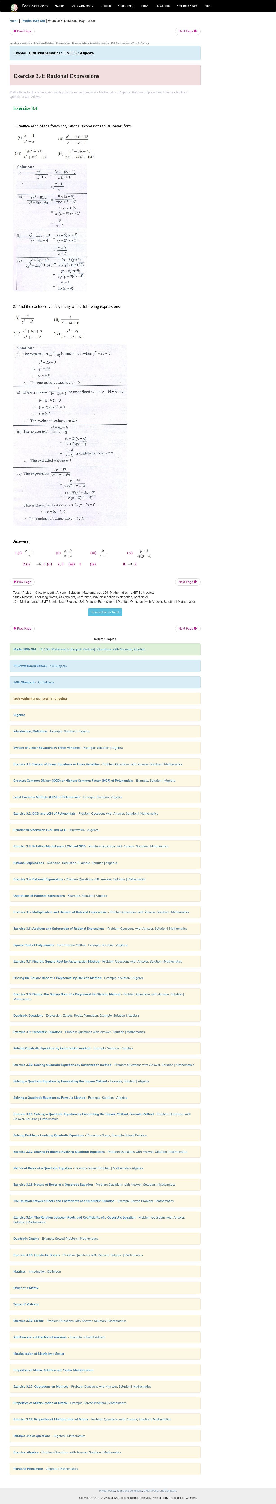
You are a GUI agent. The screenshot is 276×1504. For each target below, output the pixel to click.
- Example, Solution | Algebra (51, 731)
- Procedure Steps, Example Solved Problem (80, 1135)
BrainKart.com (35, 6)
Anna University (82, 6)
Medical (105, 6)
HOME (59, 6)
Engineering (126, 6)
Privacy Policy (107, 1491)
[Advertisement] (237, 86)
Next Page (188, 31)
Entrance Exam (187, 6)
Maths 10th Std (34, 21)
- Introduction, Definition (37, 1271)
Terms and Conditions (129, 1491)
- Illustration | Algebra (56, 830)
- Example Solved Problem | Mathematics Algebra (78, 1168)
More (208, 6)
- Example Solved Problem (59, 1337)
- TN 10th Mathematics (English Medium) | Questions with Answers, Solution (79, 649)
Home (14, 21)
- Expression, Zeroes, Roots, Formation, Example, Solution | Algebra (76, 1015)
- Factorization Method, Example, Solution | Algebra (70, 945)
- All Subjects (40, 666)
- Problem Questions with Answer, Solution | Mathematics (97, 764)
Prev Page (22, 31)
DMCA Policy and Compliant (160, 1491)
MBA (144, 6)
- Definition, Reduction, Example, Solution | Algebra (65, 863)
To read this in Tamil (105, 612)
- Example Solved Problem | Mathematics (93, 1201)
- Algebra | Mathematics (49, 1436)
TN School (162, 6)
